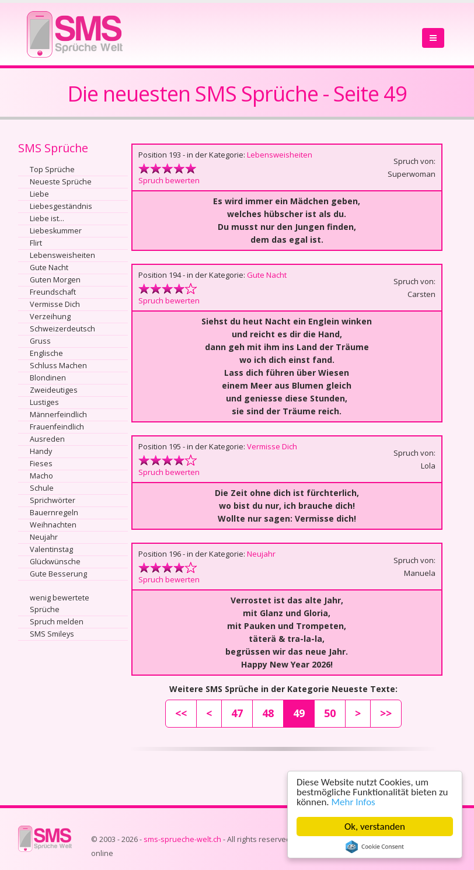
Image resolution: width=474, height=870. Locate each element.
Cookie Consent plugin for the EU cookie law (375, 846)
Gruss (40, 341)
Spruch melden (56, 622)
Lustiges (44, 402)
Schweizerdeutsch (62, 329)
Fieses (41, 464)
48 (268, 713)
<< (181, 713)
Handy (41, 451)
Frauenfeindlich (57, 427)
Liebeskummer (56, 231)
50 (330, 713)
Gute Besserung (58, 574)
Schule (42, 488)
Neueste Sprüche (61, 182)
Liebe (39, 194)
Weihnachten (53, 525)
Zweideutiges (54, 390)
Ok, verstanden (374, 826)
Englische (46, 353)
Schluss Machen (58, 366)
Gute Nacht (49, 267)
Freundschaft (53, 292)
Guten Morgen (55, 280)
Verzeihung (50, 317)
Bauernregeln (54, 513)
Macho (41, 476)
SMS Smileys (52, 634)
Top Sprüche (52, 169)
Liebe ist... (47, 218)
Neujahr (44, 537)
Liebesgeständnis (61, 206)
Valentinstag (51, 549)
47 (237, 713)
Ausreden (47, 439)
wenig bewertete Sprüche (59, 603)
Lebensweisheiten (62, 255)
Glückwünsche (55, 562)
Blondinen (48, 378)
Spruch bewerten (169, 180)
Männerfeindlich (58, 415)
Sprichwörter (52, 500)
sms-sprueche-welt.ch (182, 839)
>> (386, 713)
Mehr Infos (353, 802)
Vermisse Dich (55, 304)
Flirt (36, 243)
